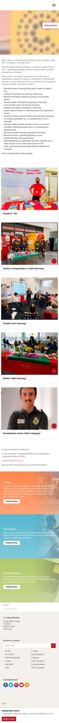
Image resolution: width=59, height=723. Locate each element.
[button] (53, 645)
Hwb (7, 668)
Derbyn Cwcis (9, 719)
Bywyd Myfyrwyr (37, 654)
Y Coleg (34, 651)
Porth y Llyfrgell (38, 668)
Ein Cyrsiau (9, 654)
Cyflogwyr (35, 658)
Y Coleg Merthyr (15, 5)
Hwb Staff (9, 664)
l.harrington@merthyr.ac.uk (12, 461)
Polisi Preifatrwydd (12, 658)
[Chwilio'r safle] (29, 645)
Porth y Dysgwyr (37, 661)
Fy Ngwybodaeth (38, 664)
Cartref (7, 651)
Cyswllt (8, 661)
